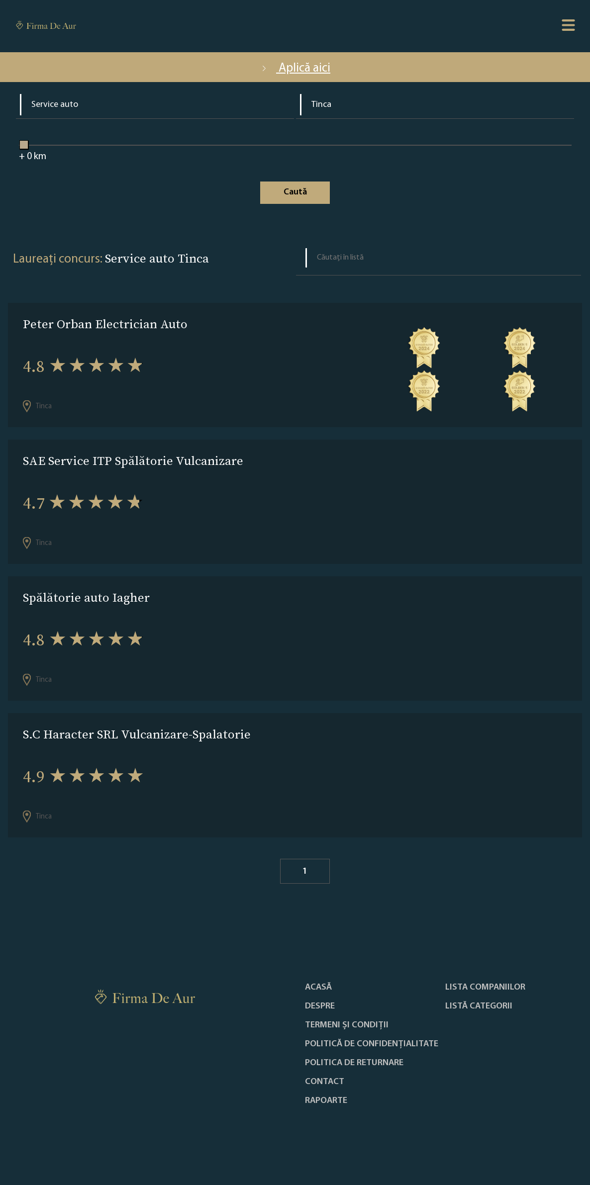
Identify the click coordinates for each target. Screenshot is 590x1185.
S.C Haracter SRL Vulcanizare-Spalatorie (137, 734)
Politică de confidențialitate (371, 1044)
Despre (320, 1006)
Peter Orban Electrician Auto (105, 324)
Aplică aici (295, 68)
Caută (295, 192)
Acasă (318, 987)
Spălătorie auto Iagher (86, 597)
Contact (324, 1082)
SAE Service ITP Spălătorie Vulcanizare (133, 461)
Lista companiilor (485, 987)
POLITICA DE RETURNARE (354, 1063)
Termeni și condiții (347, 1025)
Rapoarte (326, 1100)
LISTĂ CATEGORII (478, 1006)
